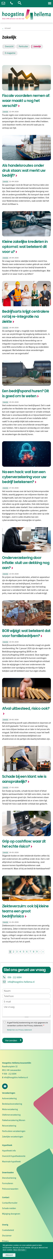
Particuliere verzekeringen (13, 1131)
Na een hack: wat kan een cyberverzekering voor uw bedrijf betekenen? (24, 476)
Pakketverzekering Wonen (13, 1120)
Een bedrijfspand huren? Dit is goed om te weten (25, 393)
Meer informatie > (19, 1250)
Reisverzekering (9, 1125)
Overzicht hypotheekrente (13, 1156)
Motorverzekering (10, 1109)
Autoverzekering (9, 1098)
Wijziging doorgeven (11, 1213)
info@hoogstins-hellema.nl (21, 982)
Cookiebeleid (8, 1230)
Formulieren (7, 1183)
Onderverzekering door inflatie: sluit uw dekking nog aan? (25, 562)
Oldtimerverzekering (11, 1114)
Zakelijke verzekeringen (12, 1136)
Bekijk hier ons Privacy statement (19, 1030)
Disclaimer (7, 1235)
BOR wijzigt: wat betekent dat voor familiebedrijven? (26, 633)
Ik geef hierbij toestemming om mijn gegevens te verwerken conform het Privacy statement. (27, 1024)
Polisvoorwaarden (10, 1188)
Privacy (5, 1241)
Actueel (8, 28)
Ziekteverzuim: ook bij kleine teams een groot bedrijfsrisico (25, 911)
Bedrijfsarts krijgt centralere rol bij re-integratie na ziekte (25, 316)
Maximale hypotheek (11, 1161)
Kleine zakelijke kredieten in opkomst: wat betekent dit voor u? (25, 246)
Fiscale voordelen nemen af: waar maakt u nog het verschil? (26, 100)
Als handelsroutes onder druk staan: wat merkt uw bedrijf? (23, 170)
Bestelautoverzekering (12, 1103)
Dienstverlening (9, 1177)
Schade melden (9, 1208)
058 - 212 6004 (15, 977)
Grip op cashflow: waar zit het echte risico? (24, 844)
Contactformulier (9, 1202)
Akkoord (9, 1255)
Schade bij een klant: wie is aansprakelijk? (24, 779)
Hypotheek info (9, 1150)
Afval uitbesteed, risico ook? (25, 708)
